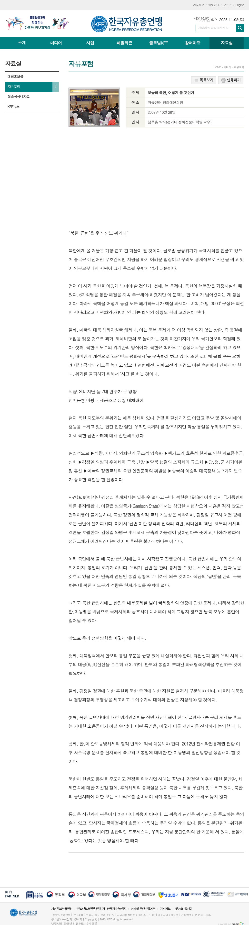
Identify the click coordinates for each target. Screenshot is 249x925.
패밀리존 (124, 43)
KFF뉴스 (13, 106)
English (240, 5)
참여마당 (192, 43)
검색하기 (240, 28)
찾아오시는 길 (183, 908)
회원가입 (213, 5)
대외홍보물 (15, 76)
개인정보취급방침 (61, 908)
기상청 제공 (204, 21)
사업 (90, 43)
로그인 (227, 5)
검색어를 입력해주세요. (214, 27)
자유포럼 (14, 86)
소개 (22, 43)
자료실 (226, 43)
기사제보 (198, 5)
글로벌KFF (158, 43)
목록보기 (203, 79)
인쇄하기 (230, 80)
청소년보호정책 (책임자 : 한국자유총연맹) (101, 908)
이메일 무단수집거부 (143, 908)
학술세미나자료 (19, 96)
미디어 (56, 43)
